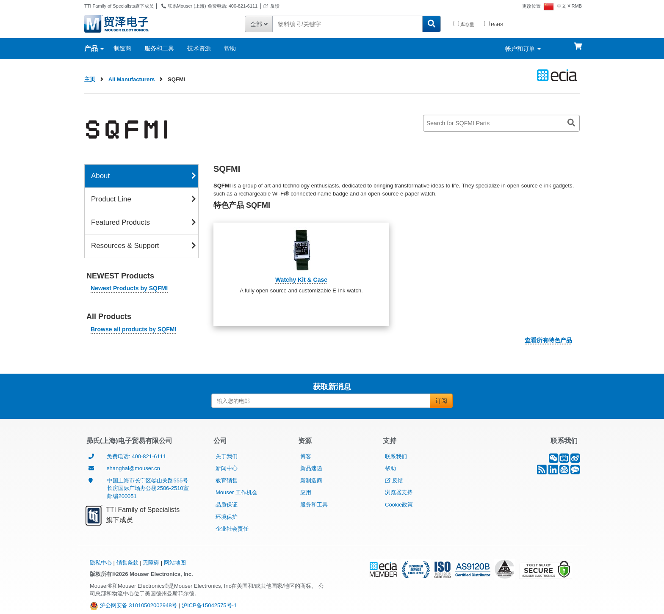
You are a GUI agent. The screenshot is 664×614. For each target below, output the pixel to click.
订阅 (441, 400)
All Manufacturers (131, 79)
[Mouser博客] (575, 471)
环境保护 (227, 517)
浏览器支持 (398, 492)
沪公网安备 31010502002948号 (133, 605)
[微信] (553, 460)
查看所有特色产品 (548, 340)
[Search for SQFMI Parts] (501, 123)
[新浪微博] (575, 460)
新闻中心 (227, 468)
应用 (305, 492)
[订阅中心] (564, 471)
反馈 (394, 480)
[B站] (564, 460)
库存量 (464, 24)
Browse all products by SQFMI (133, 329)
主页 (89, 79)
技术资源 (199, 48)
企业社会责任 (232, 529)
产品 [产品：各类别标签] (94, 48)
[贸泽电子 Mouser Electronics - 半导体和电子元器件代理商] (116, 23)
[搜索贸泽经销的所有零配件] (431, 24)
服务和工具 (159, 48)
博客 (305, 456)
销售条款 (127, 562)
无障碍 (151, 562)
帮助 (230, 48)
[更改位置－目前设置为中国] (538, 6)
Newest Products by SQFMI (129, 288)
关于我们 (227, 456)
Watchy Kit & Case (301, 279)
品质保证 (227, 504)
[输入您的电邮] (320, 401)
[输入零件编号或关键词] (347, 24)
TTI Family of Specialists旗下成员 (119, 5)
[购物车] (578, 42)
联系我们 (396, 456)
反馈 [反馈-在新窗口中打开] (271, 5)
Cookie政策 (399, 504)
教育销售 (227, 480)
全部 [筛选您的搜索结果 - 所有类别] (259, 24)
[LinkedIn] (553, 471)
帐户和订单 (523, 48)
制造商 (122, 48)
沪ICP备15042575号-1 (209, 605)
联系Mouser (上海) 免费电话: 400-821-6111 (208, 5)
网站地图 (175, 562)
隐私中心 (101, 562)
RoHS (493, 24)
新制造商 (311, 480)
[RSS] (542, 471)
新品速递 (311, 468)
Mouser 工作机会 (236, 492)
